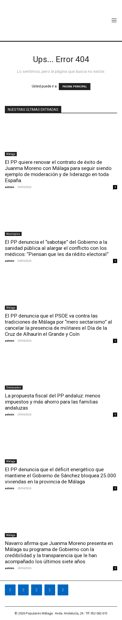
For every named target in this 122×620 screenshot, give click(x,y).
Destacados (13, 387)
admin (9, 187)
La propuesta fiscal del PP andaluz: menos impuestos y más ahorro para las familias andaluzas (52, 402)
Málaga (10, 154)
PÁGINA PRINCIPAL (74, 86)
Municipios (13, 233)
